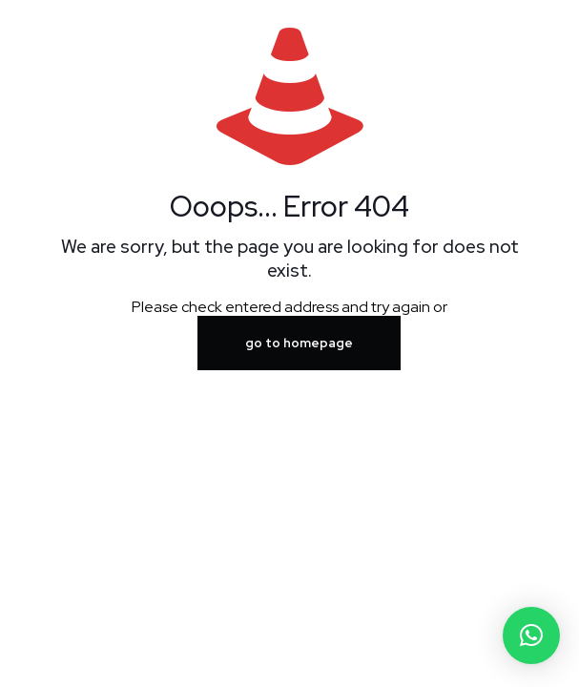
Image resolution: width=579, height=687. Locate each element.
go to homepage (299, 343)
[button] (531, 635)
